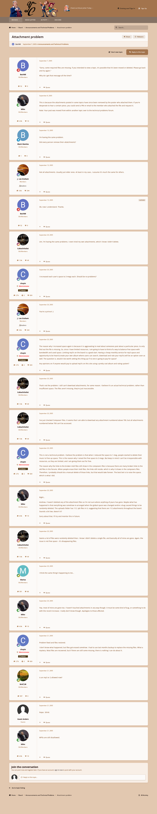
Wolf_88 (23, 684)
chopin (23, 283)
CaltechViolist (23, 248)
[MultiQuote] (40, 87)
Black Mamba (23, 144)
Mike (23, 109)
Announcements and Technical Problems (53, 44)
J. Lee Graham (23, 179)
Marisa (23, 580)
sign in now (59, 770)
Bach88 (18, 44)
